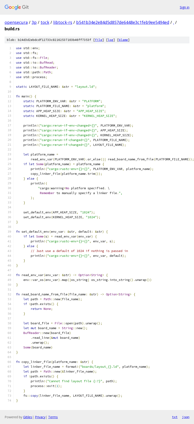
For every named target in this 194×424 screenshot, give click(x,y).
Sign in (184, 7)
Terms (53, 417)
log (110, 40)
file (98, 40)
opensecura (16, 22)
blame (123, 40)
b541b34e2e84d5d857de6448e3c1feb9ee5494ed (122, 22)
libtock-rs (62, 22)
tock (45, 22)
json (185, 417)
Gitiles (27, 417)
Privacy (40, 417)
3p (34, 22)
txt (174, 417)
